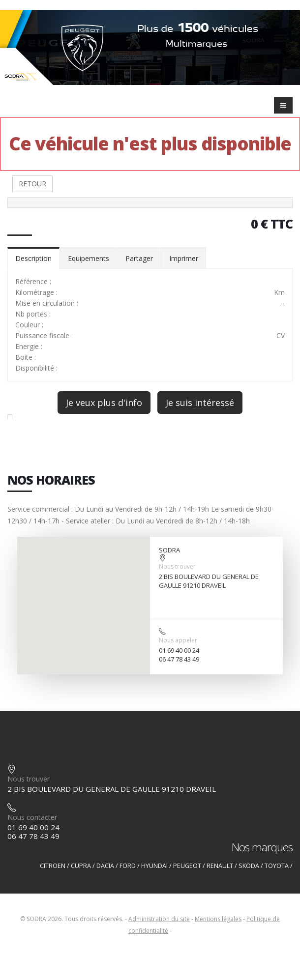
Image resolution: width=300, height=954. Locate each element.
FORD (128, 866)
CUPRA (81, 866)
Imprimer (183, 258)
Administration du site (159, 919)
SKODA (249, 866)
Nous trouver (177, 566)
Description (33, 258)
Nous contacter (32, 817)
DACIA (105, 866)
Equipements (88, 258)
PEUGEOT (187, 866)
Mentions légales (218, 919)
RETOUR (32, 183)
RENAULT (220, 866)
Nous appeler (178, 640)
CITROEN (52, 866)
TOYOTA (277, 866)
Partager (139, 258)
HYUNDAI (154, 866)
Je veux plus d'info (104, 402)
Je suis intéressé (200, 402)
